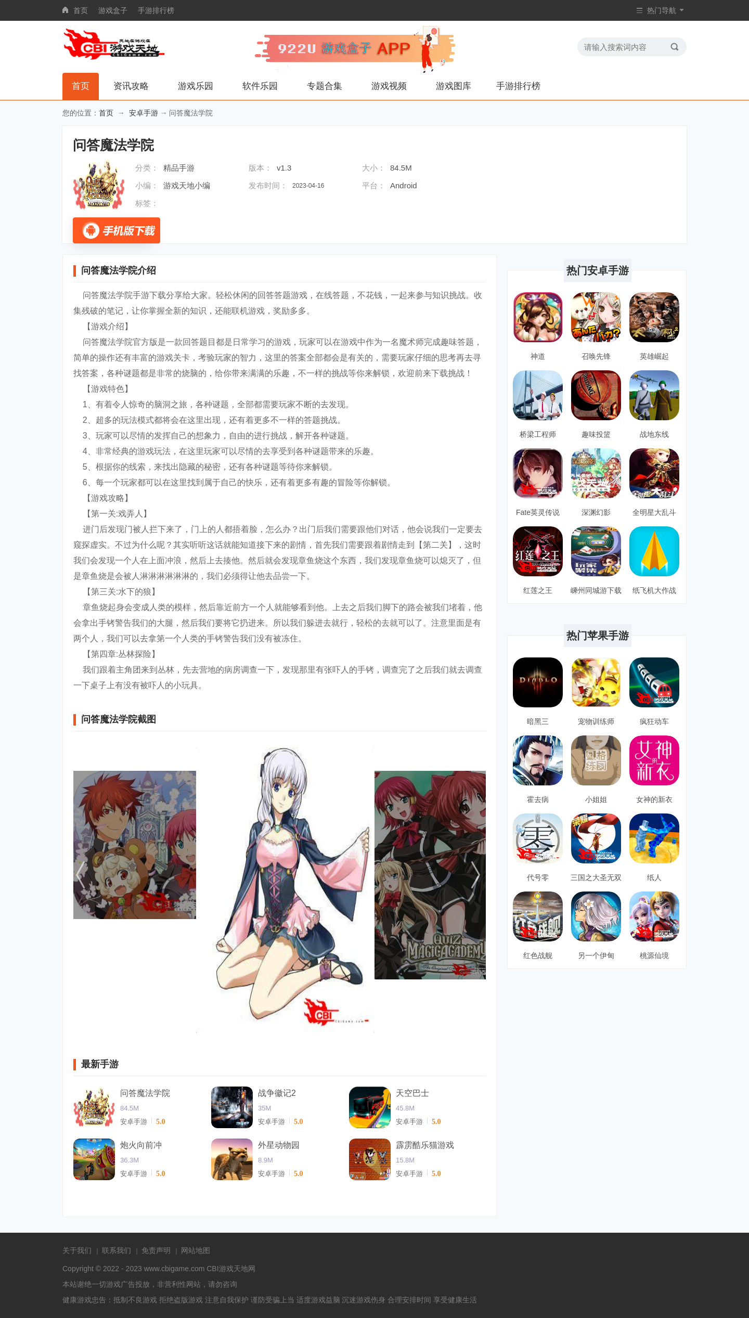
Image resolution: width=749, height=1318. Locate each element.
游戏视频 (389, 86)
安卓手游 (143, 113)
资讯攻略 (131, 86)
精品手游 (179, 167)
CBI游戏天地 (227, 1268)
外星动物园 (279, 1145)
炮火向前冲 (141, 1145)
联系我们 (116, 1250)
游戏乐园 (195, 86)
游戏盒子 (112, 10)
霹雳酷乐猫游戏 (425, 1145)
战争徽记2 (277, 1093)
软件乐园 (260, 86)
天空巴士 (412, 1093)
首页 (80, 10)
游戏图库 (453, 86)
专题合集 (324, 86)
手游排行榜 (156, 10)
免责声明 (156, 1250)
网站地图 (195, 1250)
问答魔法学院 (145, 1093)
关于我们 (77, 1250)
